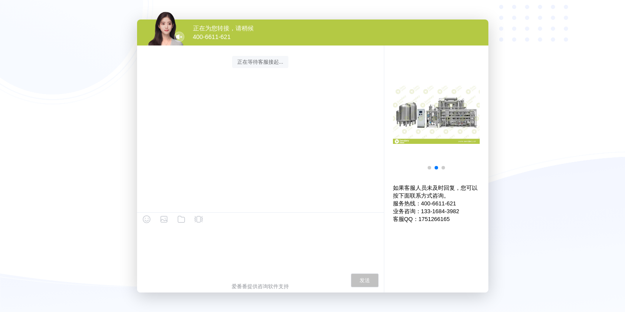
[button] (429, 167)
